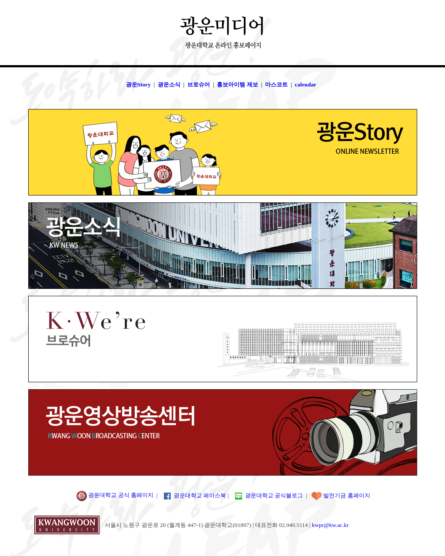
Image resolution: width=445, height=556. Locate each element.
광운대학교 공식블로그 (274, 495)
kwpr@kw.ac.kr (330, 525)
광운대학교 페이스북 (200, 495)
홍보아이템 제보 (237, 84)
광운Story (138, 84)
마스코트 (276, 84)
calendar (305, 84)
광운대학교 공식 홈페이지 (114, 495)
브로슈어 (198, 84)
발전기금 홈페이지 (346, 495)
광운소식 (169, 84)
